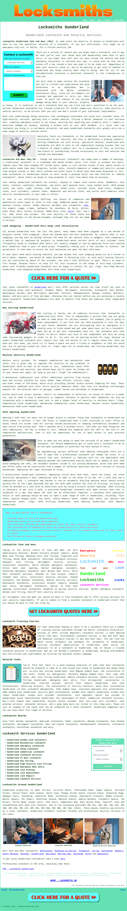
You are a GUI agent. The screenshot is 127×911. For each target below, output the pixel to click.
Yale (86, 205)
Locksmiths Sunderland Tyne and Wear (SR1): (28, 41)
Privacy (123, 890)
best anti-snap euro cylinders (97, 701)
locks (78, 162)
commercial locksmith (100, 698)
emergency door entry (63, 680)
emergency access (30, 122)
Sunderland (40, 287)
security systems (114, 168)
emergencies (59, 674)
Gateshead (107, 851)
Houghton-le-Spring (65, 851)
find (11, 721)
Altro (71, 211)
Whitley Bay (64, 854)
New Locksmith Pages (17, 890)
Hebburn (119, 851)
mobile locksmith (77, 677)
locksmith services (21, 574)
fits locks (89, 162)
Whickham (78, 854)
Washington (46, 851)
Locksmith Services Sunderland (29, 733)
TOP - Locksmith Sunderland (18, 869)
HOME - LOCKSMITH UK (63, 880)
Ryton (88, 854)
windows (92, 125)
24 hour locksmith (27, 689)
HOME (85, 20)
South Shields (10, 854)
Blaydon (25, 854)
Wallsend (50, 854)
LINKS (92, 20)
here (62, 859)
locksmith (73, 159)
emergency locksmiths (64, 565)
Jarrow (95, 851)
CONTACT (108, 20)
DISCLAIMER (118, 20)
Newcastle (102, 854)
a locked (54, 119)
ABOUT (99, 20)
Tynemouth (84, 851)
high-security (10, 119)
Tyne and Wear (16, 851)
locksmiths (34, 559)
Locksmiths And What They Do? (19, 159)
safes (6, 168)
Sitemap (4, 890)
